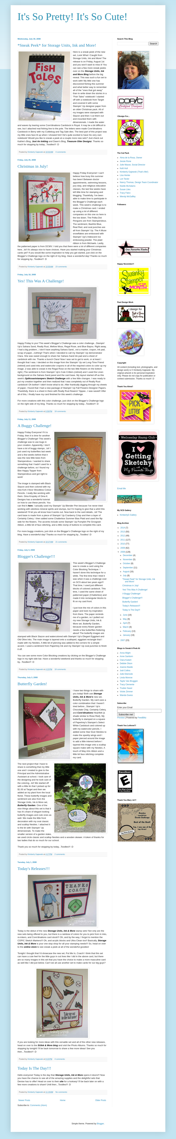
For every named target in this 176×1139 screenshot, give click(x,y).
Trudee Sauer (126, 688)
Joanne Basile (126, 667)
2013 (123, 531)
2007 (123, 640)
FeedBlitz (142, 717)
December (128, 555)
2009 (123, 548)
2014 (123, 528)
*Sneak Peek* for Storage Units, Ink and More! (57, 45)
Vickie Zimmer (126, 691)
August (126, 571)
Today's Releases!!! (34, 868)
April (125, 623)
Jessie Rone (125, 161)
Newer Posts (24, 1100)
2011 (123, 540)
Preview (121, 717)
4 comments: (61, 152)
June (125, 615)
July (125, 575)
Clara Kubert (125, 660)
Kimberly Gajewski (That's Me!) (134, 172)
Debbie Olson (126, 663)
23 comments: (62, 267)
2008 (123, 552)
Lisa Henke (125, 175)
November (128, 559)
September (128, 567)
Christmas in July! (33, 166)
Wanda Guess (126, 695)
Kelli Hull (124, 168)
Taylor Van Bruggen (129, 681)
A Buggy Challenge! (34, 425)
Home (62, 1100)
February (127, 631)
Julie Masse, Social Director (132, 165)
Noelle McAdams (127, 186)
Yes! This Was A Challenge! (41, 281)
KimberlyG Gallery (128, 515)
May (125, 619)
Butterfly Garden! (32, 684)
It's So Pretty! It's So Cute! (73, 16)
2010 (123, 544)
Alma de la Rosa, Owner (131, 157)
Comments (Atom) (38, 1105)
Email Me (121, 488)
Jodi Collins (125, 670)
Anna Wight (125, 653)
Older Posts (100, 1100)
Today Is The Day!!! (34, 1068)
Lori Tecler (124, 179)
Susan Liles (125, 189)
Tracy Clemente (127, 684)
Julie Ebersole (126, 674)
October (127, 563)
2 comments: (60, 854)
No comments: (62, 1092)
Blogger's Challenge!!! (36, 556)
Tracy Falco (125, 193)
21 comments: (62, 542)
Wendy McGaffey (128, 196)
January (127, 635)
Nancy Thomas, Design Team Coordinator (139, 182)
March (126, 627)
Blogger (100, 1123)
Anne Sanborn (126, 656)
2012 (123, 535)
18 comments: (60, 411)
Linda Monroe (126, 677)
